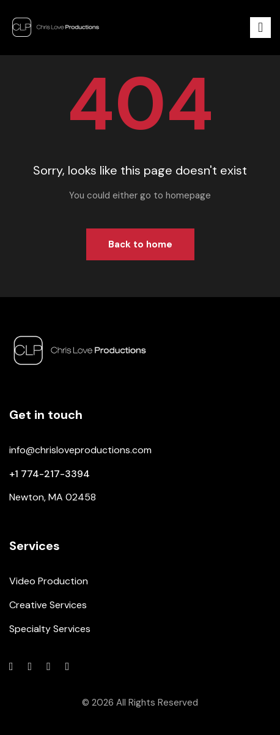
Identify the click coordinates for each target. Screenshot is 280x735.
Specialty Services (49, 628)
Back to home (140, 244)
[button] (260, 27)
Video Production (48, 581)
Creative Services (48, 604)
